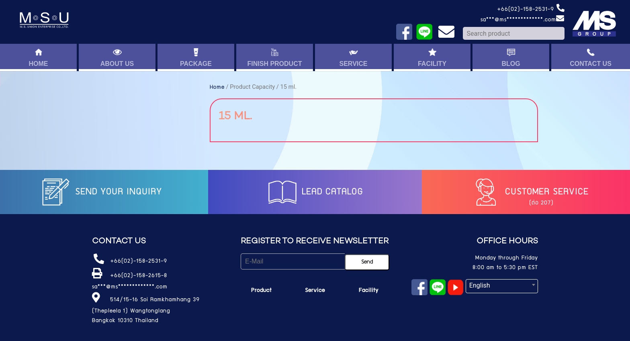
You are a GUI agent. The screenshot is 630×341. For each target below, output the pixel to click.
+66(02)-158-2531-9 (531, 9)
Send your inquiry (101, 192)
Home (217, 87)
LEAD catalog (314, 192)
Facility (368, 290)
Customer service (529, 192)
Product (261, 290)
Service (315, 290)
